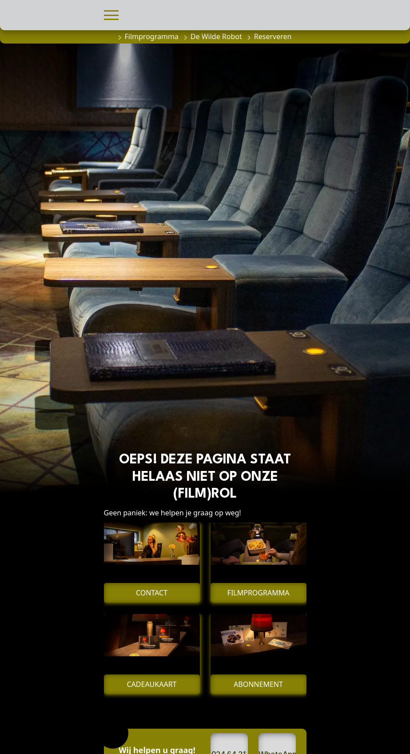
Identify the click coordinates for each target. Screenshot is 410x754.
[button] (111, 14)
